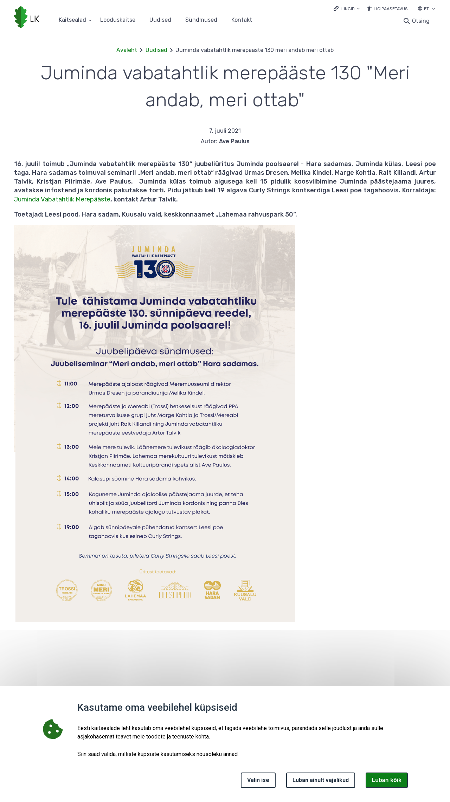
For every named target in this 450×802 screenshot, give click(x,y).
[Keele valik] (433, 9)
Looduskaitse (117, 20)
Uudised (160, 20)
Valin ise (258, 780)
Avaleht (126, 50)
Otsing (421, 21)
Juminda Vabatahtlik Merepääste (62, 199)
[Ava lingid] (347, 8)
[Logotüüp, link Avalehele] (26, 17)
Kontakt (241, 20)
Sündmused (201, 20)
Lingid (348, 8)
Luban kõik (386, 780)
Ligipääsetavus (391, 8)
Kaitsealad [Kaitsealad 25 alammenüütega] (72, 20)
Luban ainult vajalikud (320, 780)
